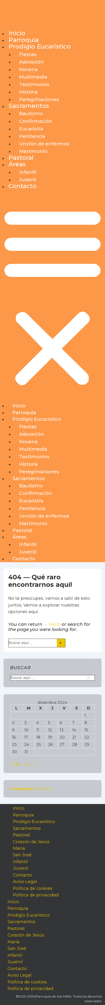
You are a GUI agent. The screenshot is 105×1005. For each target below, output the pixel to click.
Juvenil (27, 179)
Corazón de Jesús (31, 841)
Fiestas (28, 54)
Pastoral (21, 157)
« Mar (15, 764)
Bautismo (31, 113)
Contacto (22, 186)
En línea (30, 788)
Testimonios (34, 84)
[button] (52, 296)
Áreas (17, 164)
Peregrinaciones (39, 99)
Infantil (28, 172)
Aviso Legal (25, 881)
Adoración (31, 62)
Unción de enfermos (44, 144)
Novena (28, 69)
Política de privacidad (36, 894)
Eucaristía (31, 129)
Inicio (16, 33)
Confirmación (35, 121)
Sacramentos (28, 106)
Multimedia (33, 77)
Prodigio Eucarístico (39, 46)
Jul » (29, 764)
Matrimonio (33, 151)
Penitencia (32, 136)
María (19, 848)
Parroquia (23, 40)
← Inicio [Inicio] (52, 624)
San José (22, 855)
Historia (28, 92)
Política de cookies (32, 888)
